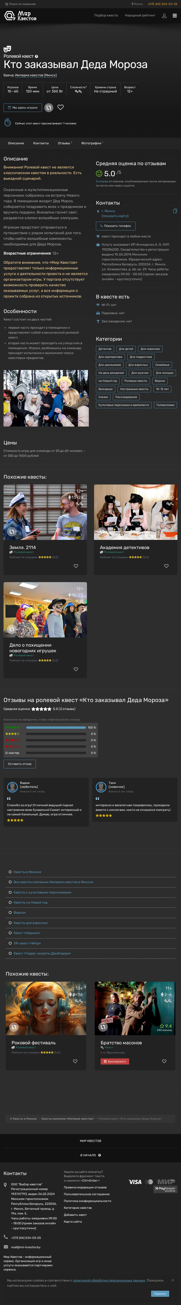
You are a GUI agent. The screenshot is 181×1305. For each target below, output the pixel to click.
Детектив (105, 349)
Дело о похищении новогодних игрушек (32, 647)
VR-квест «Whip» (25, 943)
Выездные (106, 389)
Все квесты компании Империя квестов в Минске (51, 882)
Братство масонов (121, 1043)
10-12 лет (162, 389)
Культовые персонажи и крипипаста (124, 405)
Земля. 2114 (22, 547)
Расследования (126, 397)
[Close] (172, 1280)
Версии (17, 913)
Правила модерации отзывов (85, 1187)
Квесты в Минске (25, 872)
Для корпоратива (110, 357)
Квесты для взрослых (28, 923)
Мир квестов (90, 1141)
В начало (90, 1155)
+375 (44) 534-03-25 (162, 4)
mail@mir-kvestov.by (26, 1247)
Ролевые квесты (135, 380)
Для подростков (141, 357)
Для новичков (150, 349)
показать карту (115, 216)
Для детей (126, 349)
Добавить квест (75, 1215)
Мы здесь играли (22, 107)
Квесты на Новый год (28, 902)
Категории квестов (78, 1208)
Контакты (41, 143)
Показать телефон (115, 226)
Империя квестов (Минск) (36, 75)
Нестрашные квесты (134, 389)
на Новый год (108, 380)
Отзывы (65, 143)
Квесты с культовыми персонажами (40, 892)
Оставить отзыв (19, 764)
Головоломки (165, 405)
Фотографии (92, 143)
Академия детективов (124, 547)
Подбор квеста (106, 15)
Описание (16, 143)
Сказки (103, 397)
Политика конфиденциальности (87, 1201)
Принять (160, 1293)
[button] (84, 374)
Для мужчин (140, 372)
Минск (137, 4)
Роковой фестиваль (34, 1043)
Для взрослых (138, 364)
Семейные (162, 364)
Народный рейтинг (140, 15)
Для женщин (164, 372)
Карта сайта (73, 1221)
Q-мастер (12, 753)
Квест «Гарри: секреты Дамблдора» (40, 953)
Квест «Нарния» (24, 933)
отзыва (102, 181)
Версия (160, 380)
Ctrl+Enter (89, 1180)
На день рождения (111, 372)
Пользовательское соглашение (87, 1194)
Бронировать (115, 1061)
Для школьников (110, 364)
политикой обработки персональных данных (109, 1280)
